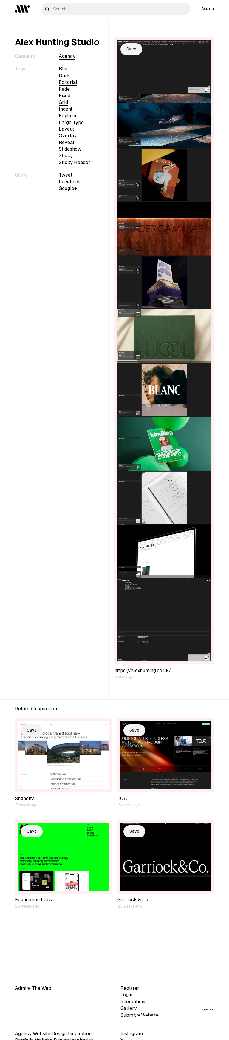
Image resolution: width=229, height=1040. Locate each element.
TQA (122, 798)
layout (66, 129)
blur (63, 69)
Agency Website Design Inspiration (53, 1033)
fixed (64, 95)
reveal (66, 142)
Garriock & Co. (133, 900)
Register (129, 988)
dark (64, 75)
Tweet (65, 175)
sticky (66, 155)
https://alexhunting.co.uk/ (142, 670)
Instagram (131, 1033)
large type (71, 122)
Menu (208, 9)
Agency (67, 56)
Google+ (68, 188)
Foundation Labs (33, 900)
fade (64, 89)
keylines (68, 115)
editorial (68, 82)
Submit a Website (139, 1015)
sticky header (74, 162)
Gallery (128, 1008)
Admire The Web (33, 988)
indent (65, 109)
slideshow (70, 149)
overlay (68, 135)
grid (63, 102)
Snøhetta (25, 798)
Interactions (133, 1002)
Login (126, 995)
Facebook (70, 182)
